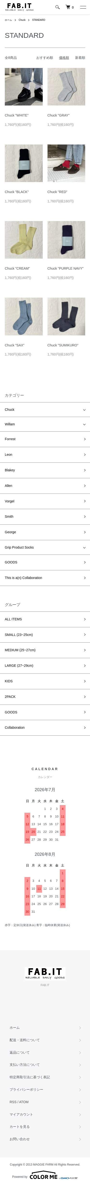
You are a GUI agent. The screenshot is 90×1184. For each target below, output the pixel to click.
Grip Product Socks (19, 547)
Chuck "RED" (57, 192)
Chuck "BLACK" (17, 192)
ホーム (8, 20)
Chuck (22, 20)
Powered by (45, 1175)
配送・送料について (25, 1040)
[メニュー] (83, 7)
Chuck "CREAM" (17, 268)
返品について (20, 1052)
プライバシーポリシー (26, 1089)
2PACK (10, 697)
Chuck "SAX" (14, 345)
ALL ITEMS (13, 619)
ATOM (24, 1102)
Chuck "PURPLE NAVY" (66, 268)
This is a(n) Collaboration (23, 578)
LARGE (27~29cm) (19, 665)
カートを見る (20, 1126)
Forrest (10, 439)
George (10, 532)
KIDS (9, 681)
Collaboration (15, 727)
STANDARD (38, 20)
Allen (8, 486)
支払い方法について (25, 1065)
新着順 (80, 58)
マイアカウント (21, 1114)
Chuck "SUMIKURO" (63, 345)
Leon (8, 454)
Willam (10, 424)
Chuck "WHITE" (17, 115)
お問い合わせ (20, 1139)
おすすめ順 (44, 58)
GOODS (11, 562)
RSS (13, 1102)
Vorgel (9, 501)
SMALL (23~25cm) (19, 635)
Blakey (10, 470)
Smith (9, 516)
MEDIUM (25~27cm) (20, 650)
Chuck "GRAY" (59, 115)
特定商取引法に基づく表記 (30, 1077)
